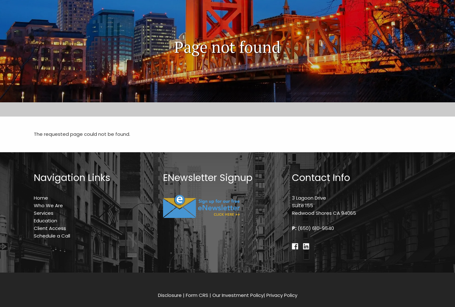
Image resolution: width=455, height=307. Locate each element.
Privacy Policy (281, 295)
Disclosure (170, 295)
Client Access (50, 228)
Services (43, 213)
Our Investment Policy (238, 295)
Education (45, 220)
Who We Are (48, 205)
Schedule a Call (52, 235)
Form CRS (197, 295)
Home (41, 198)
